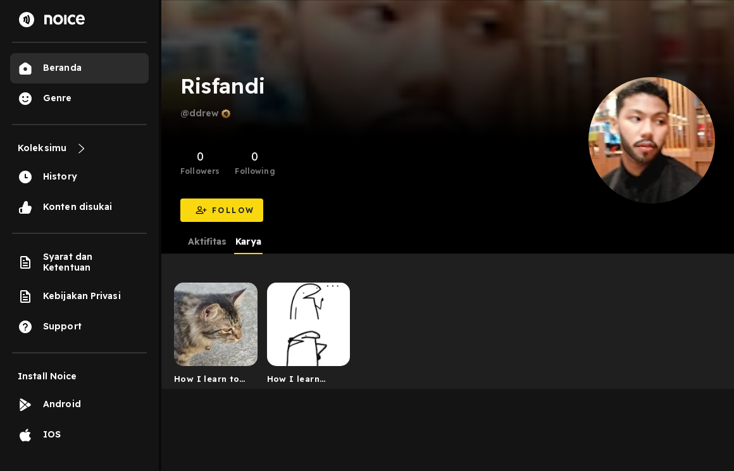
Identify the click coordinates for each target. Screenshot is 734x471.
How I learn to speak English (206, 381)
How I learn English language (305, 381)
